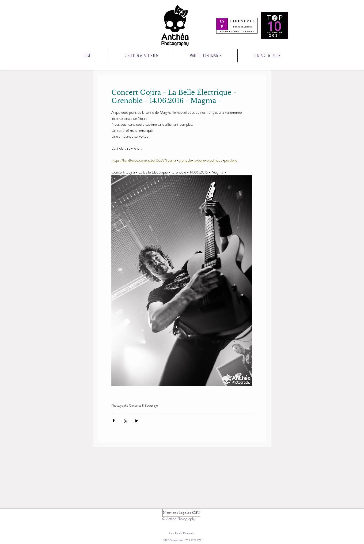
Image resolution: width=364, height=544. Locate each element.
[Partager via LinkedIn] (136, 420)
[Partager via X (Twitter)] (125, 420)
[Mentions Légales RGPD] (181, 513)
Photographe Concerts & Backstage (134, 405)
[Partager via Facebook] (113, 420)
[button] (205, 55)
